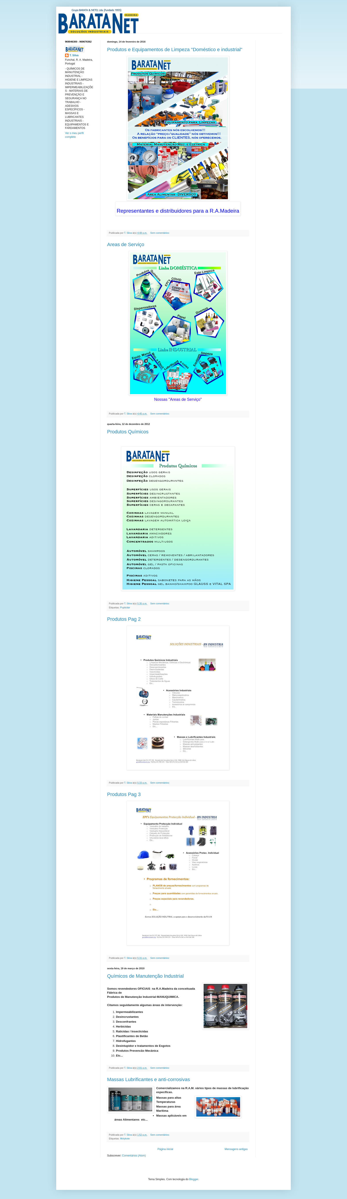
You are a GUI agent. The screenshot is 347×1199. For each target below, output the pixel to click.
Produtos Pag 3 (124, 794)
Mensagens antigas (236, 1149)
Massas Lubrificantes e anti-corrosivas (148, 1079)
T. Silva (74, 55)
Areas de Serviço (125, 244)
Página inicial (165, 1149)
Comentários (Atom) (134, 1155)
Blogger (193, 1179)
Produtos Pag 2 (124, 619)
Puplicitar (125, 607)
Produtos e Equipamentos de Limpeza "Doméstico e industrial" (174, 49)
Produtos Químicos (127, 431)
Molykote (125, 1138)
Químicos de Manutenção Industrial (145, 976)
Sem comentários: (160, 233)
